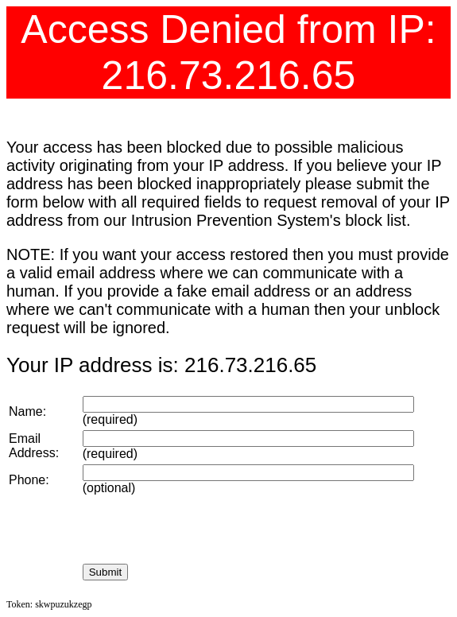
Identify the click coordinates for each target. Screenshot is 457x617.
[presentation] (203, 530)
